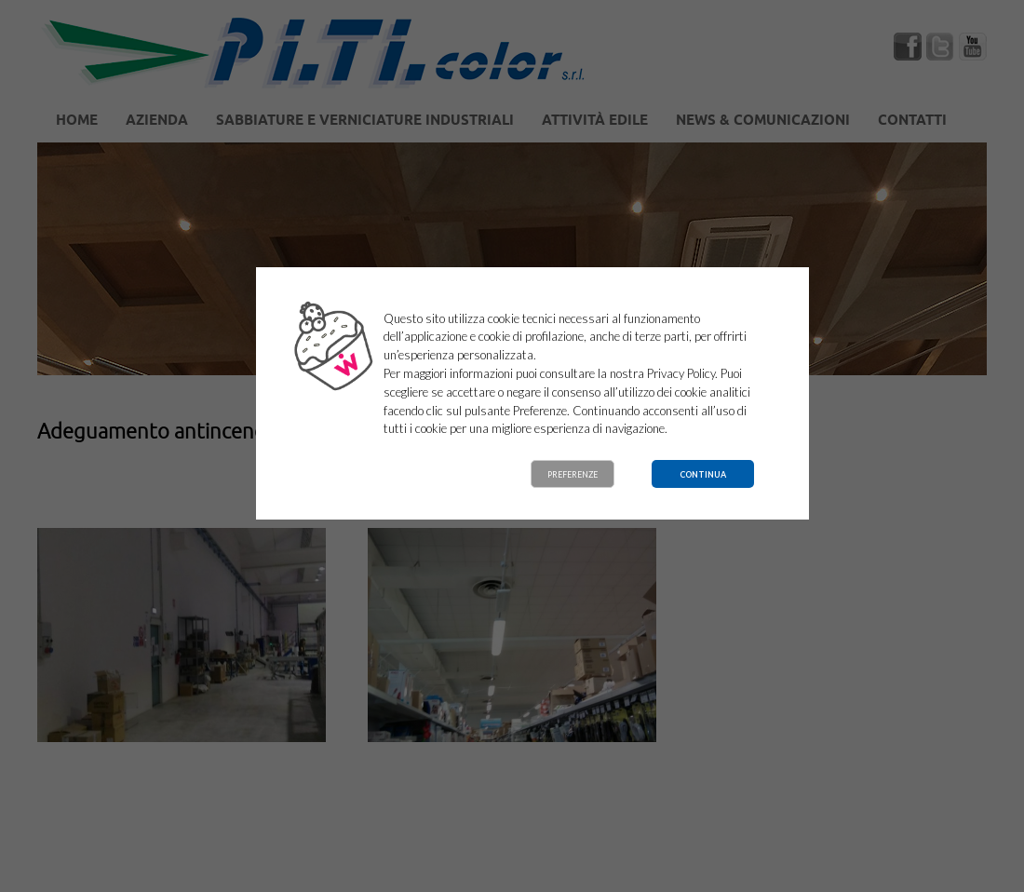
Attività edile (595, 121)
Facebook (908, 47)
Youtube (973, 47)
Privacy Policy (681, 373)
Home (77, 121)
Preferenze (572, 474)
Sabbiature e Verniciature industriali (365, 121)
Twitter (940, 47)
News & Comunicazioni (763, 121)
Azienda (157, 121)
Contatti (912, 121)
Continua (703, 474)
